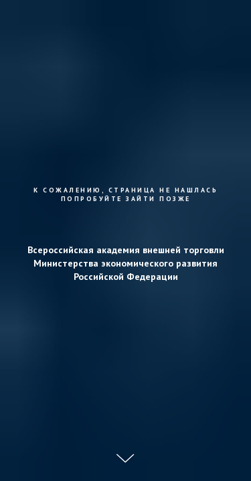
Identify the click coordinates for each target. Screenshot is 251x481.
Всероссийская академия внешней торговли (125, 250)
